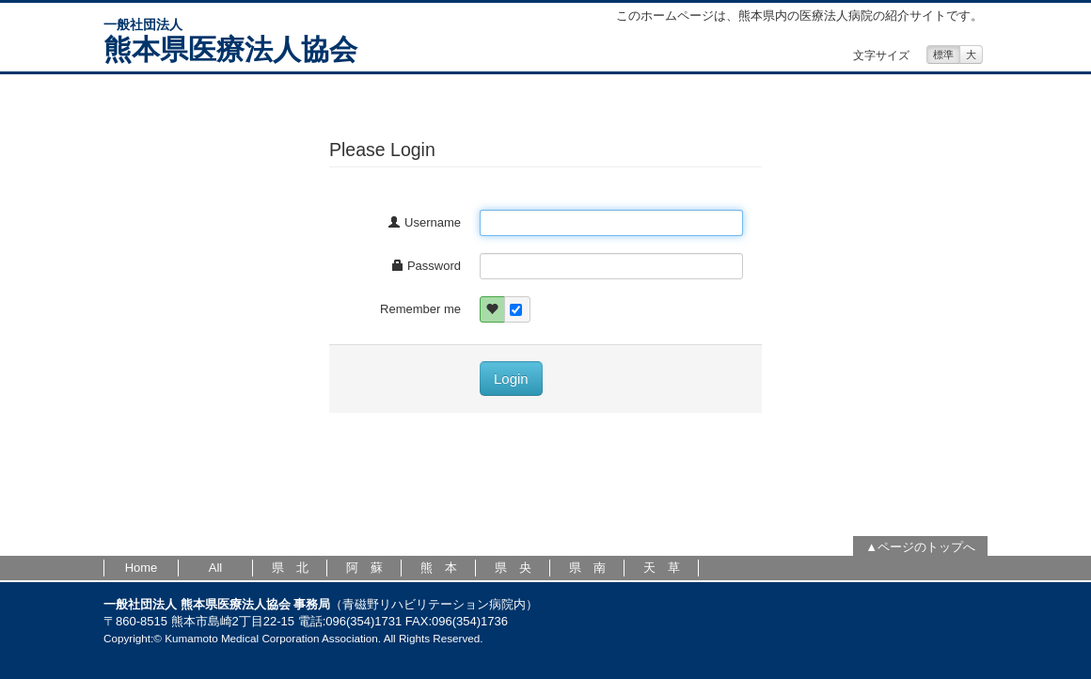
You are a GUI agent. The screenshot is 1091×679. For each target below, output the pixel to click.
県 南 (587, 568)
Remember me (420, 309)
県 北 (290, 568)
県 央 (513, 568)
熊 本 (438, 568)
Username (424, 222)
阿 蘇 (364, 568)
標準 (943, 54)
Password (425, 266)
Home (141, 568)
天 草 (661, 568)
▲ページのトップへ (920, 547)
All (215, 568)
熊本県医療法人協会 (230, 49)
